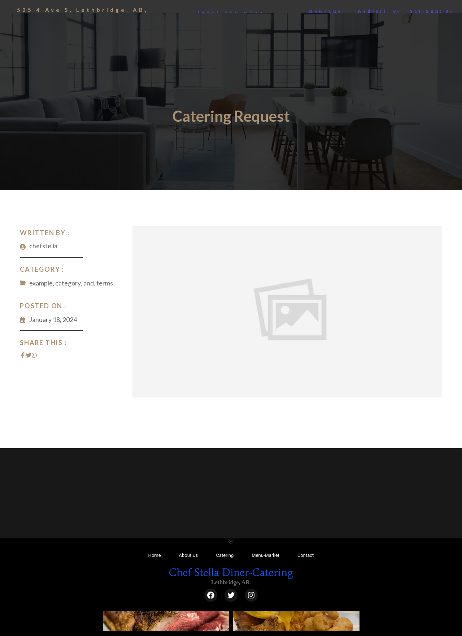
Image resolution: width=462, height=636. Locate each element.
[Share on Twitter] (28, 354)
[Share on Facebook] (23, 354)
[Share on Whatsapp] (34, 354)
